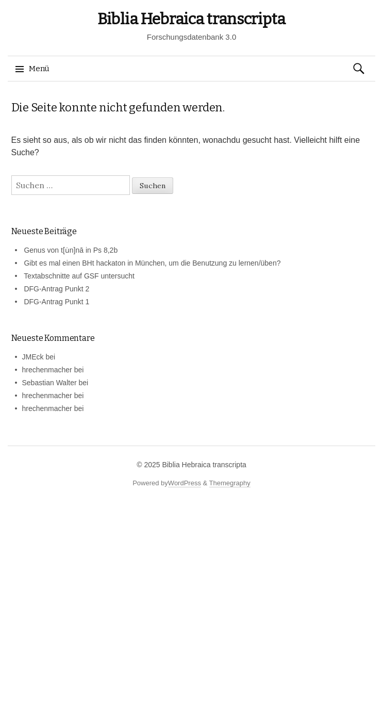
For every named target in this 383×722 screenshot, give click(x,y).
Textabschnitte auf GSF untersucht (79, 276)
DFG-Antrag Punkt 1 (56, 302)
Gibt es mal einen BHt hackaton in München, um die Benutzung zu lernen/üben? (152, 263)
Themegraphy (230, 483)
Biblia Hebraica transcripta (191, 19)
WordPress (184, 483)
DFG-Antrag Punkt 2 (56, 289)
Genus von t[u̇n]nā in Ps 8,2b (71, 250)
